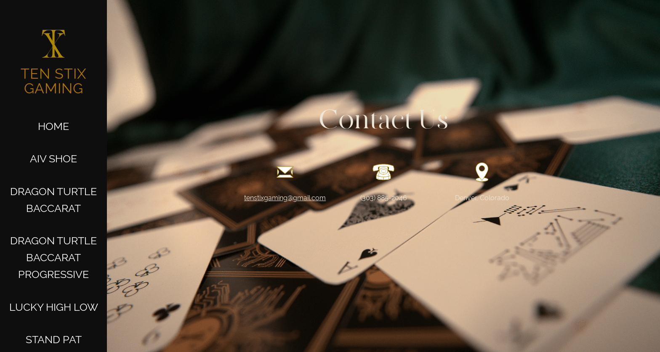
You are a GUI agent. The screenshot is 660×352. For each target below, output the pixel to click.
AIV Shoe (53, 158)
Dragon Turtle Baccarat (53, 199)
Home (53, 126)
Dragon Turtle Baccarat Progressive (53, 257)
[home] (53, 58)
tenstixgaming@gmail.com (285, 198)
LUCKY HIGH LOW (53, 307)
